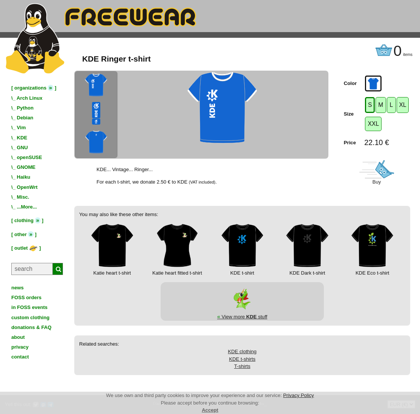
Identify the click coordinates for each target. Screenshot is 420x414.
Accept (210, 410)
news (17, 287)
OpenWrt (27, 187)
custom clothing (30, 317)
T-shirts (242, 366)
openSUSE (29, 157)
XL (402, 105)
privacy (20, 347)
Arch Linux (29, 98)
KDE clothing (242, 351)
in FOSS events (29, 307)
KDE (22, 138)
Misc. (23, 197)
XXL (373, 123)
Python (25, 108)
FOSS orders (26, 297)
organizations (30, 88)
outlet (26, 248)
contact (20, 357)
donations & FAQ (31, 327)
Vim (21, 127)
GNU (22, 147)
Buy (376, 182)
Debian (25, 117)
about (18, 337)
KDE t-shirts (242, 359)
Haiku (24, 177)
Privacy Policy (298, 395)
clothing (24, 220)
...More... (27, 207)
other (20, 234)
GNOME (26, 167)
